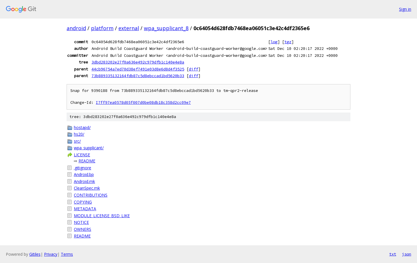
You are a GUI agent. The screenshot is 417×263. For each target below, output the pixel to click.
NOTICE (81, 222)
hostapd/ (82, 127)
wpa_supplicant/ (89, 147)
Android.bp (84, 174)
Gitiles (35, 254)
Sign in (405, 9)
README (86, 161)
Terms (67, 254)
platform (102, 28)
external (128, 28)
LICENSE (82, 154)
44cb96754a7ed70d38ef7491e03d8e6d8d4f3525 (138, 69)
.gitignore (82, 168)
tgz (287, 41)
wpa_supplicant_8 (166, 28)
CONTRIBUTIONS (90, 195)
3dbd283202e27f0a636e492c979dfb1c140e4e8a (138, 62)
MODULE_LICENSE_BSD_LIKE (102, 215)
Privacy (50, 254)
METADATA (85, 208)
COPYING (83, 202)
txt (392, 254)
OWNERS (82, 229)
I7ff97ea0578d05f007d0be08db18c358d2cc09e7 (143, 102)
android (76, 28)
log (273, 41)
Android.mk (84, 181)
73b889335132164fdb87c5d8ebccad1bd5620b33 (138, 75)
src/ (77, 141)
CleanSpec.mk (87, 188)
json (406, 254)
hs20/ (79, 134)
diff (193, 69)
